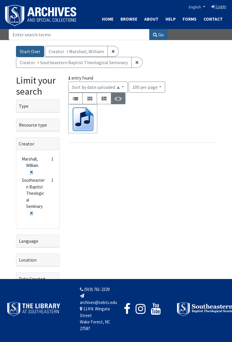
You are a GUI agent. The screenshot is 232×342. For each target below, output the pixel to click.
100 (145, 86)
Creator (26, 144)
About (151, 19)
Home (108, 19)
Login (218, 6)
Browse (129, 19)
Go (158, 34)
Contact (213, 19)
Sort (96, 87)
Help (171, 19)
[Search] (79, 34)
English (195, 7)
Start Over (30, 51)
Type (23, 106)
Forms (190, 19)
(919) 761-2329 (94, 289)
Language (28, 241)
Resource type (33, 125)
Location (28, 260)
